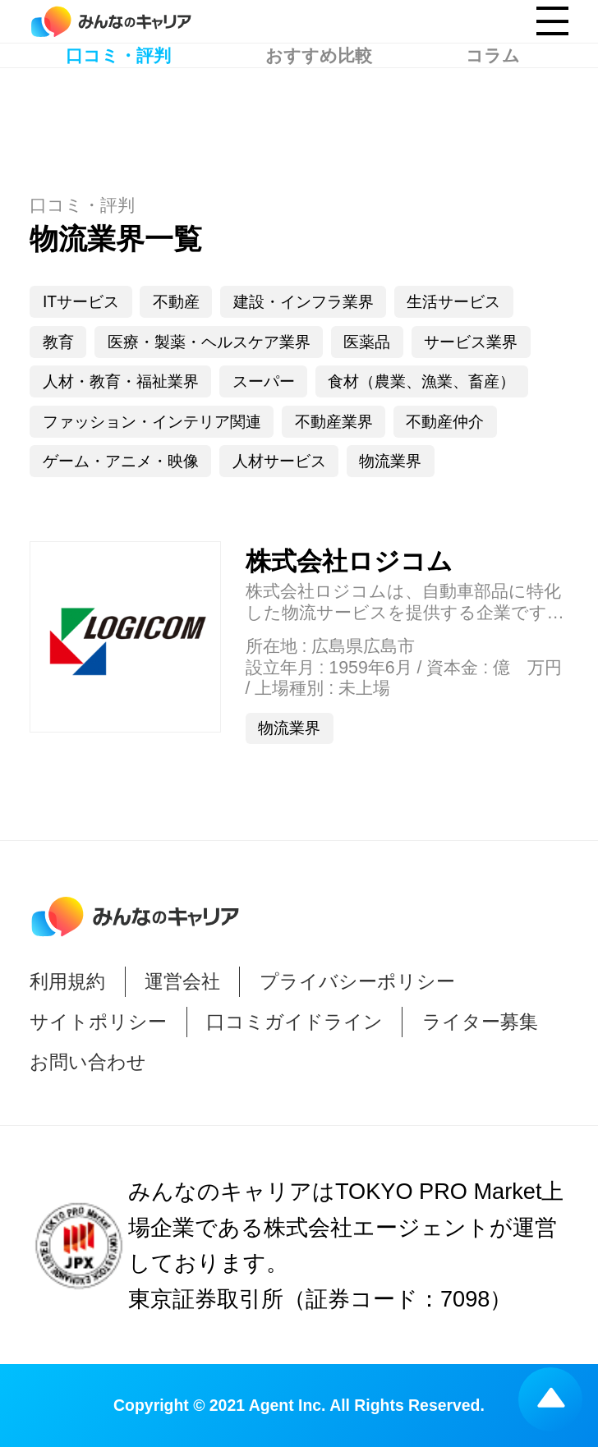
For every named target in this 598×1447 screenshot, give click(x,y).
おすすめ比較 (318, 107)
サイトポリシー (98, 1021)
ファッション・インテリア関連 (152, 421)
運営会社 (182, 981)
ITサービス (81, 301)
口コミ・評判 (118, 107)
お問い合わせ (88, 1062)
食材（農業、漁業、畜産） (421, 381)
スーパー (263, 381)
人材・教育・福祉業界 (121, 381)
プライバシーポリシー (357, 981)
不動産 (176, 301)
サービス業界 (471, 342)
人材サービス (279, 461)
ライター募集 (480, 1021)
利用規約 (67, 981)
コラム (493, 107)
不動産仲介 (445, 421)
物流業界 (390, 461)
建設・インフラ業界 (303, 301)
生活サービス (453, 301)
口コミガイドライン (294, 1021)
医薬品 (366, 342)
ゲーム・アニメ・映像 (121, 461)
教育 (58, 342)
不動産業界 (334, 421)
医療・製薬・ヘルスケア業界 (209, 342)
